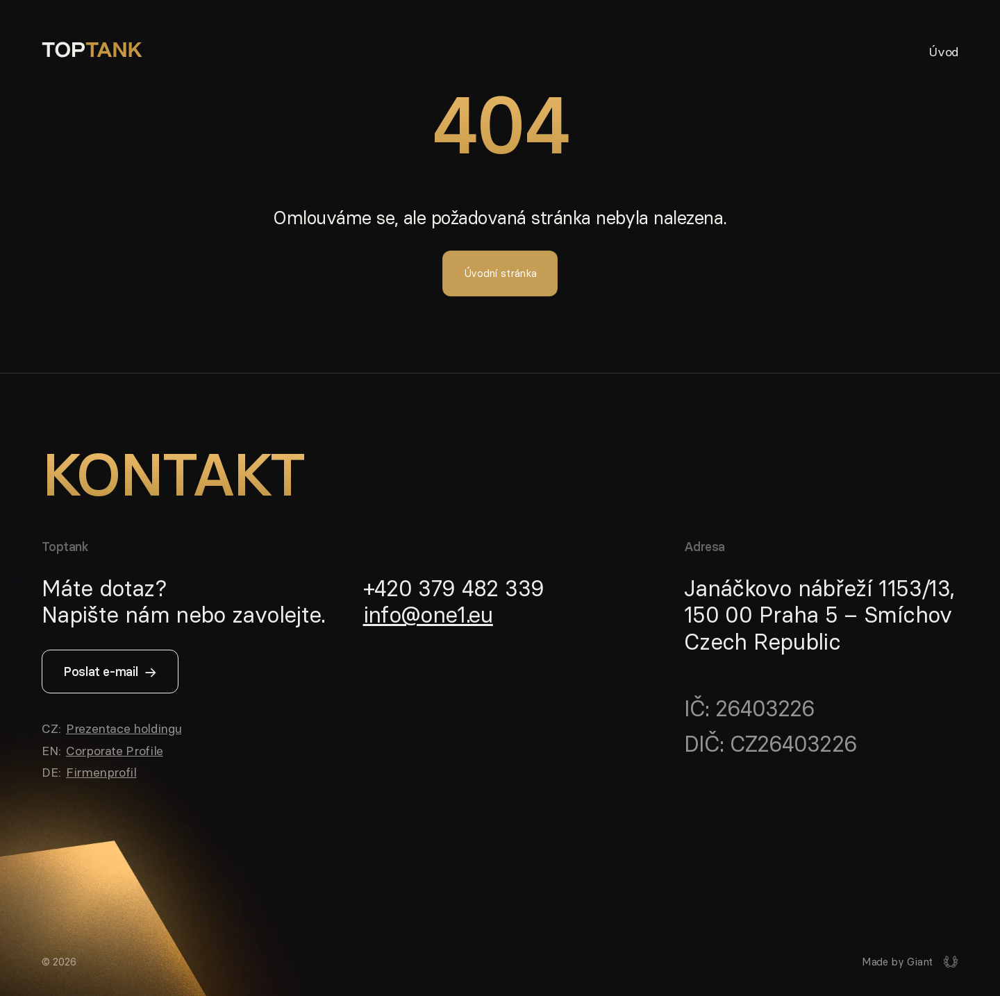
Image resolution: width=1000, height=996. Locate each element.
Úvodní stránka (500, 273)
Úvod (943, 51)
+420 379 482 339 (453, 588)
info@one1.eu (428, 615)
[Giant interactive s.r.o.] (910, 962)
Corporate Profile (114, 750)
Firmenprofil (101, 772)
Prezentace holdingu (123, 728)
